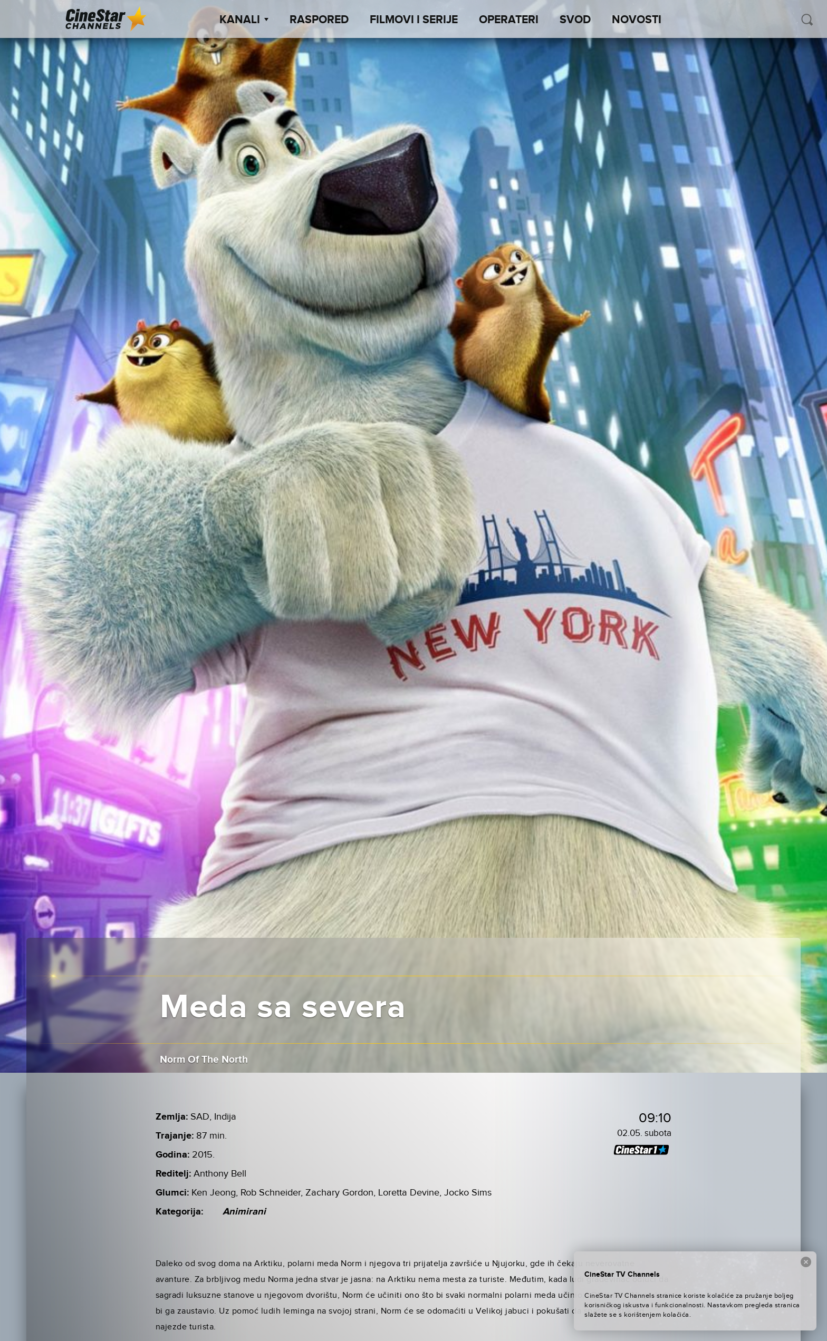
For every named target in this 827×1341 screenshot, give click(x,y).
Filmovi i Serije (414, 20)
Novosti (636, 20)
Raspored (319, 20)
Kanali (243, 20)
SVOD (575, 20)
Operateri (508, 20)
